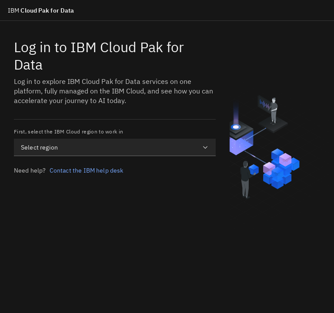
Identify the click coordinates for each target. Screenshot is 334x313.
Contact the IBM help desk (87, 170)
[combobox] (115, 147)
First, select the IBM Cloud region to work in (68, 131)
